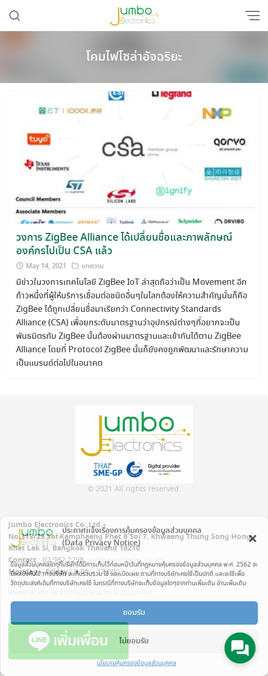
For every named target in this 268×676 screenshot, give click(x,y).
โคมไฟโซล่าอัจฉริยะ (134, 57)
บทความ (92, 266)
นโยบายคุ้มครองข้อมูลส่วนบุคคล (136, 663)
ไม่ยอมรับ (134, 641)
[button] (252, 537)
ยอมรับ (134, 612)
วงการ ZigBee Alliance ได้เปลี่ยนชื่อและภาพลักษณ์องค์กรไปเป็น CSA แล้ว (124, 244)
